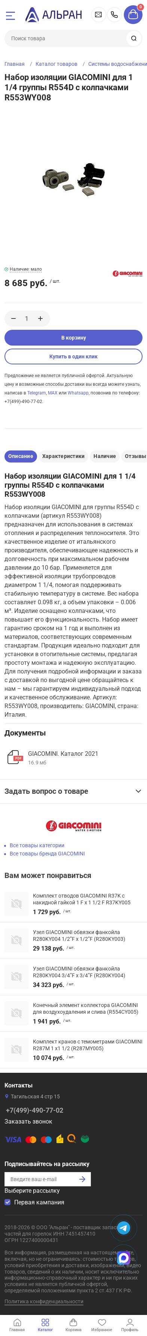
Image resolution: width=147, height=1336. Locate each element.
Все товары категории (37, 845)
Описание (20, 456)
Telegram (36, 393)
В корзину (73, 338)
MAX (53, 393)
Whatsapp (78, 393)
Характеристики (63, 456)
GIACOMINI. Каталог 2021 (63, 753)
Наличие (105, 456)
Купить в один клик (73, 356)
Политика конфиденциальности (43, 1301)
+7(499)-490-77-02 (114, 14)
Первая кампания (39, 1202)
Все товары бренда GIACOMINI (47, 854)
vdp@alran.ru (98, 14)
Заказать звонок (28, 1121)
